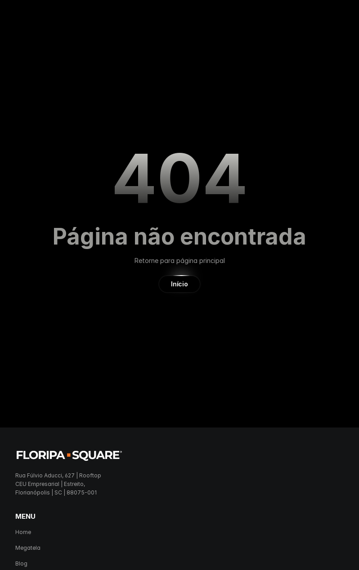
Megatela (27, 547)
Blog (21, 563)
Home (23, 532)
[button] (179, 284)
